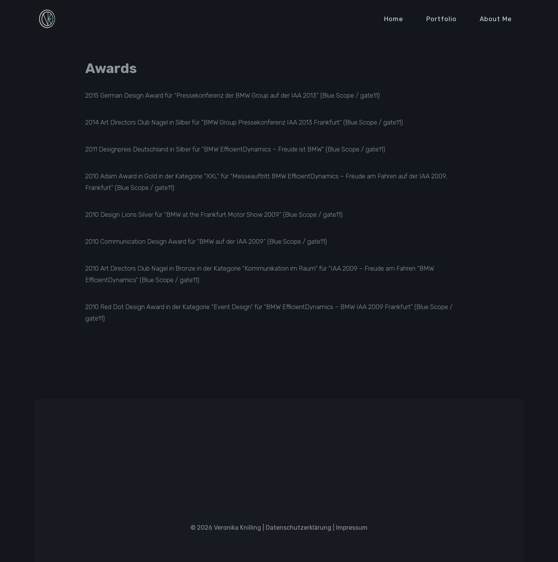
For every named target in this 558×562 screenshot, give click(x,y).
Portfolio (441, 19)
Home (393, 19)
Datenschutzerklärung (298, 527)
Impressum (352, 527)
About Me (496, 19)
